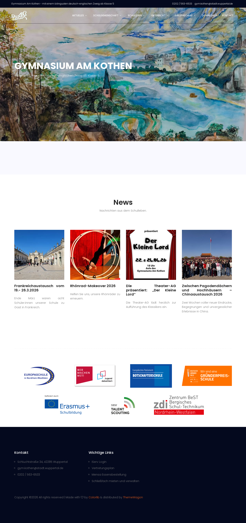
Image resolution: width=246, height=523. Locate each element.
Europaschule (183, 15)
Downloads (209, 15)
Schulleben (135, 15)
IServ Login (99, 462)
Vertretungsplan (103, 468)
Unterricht (158, 15)
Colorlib (94, 497)
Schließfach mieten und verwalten (115, 481)
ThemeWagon (133, 497)
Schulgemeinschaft (105, 15)
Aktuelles (78, 15)
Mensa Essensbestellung (109, 475)
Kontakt (227, 15)
